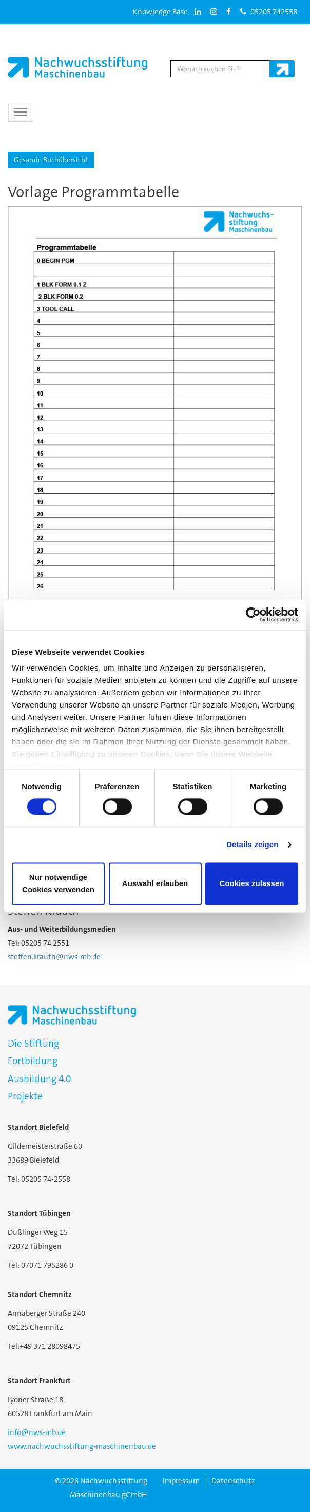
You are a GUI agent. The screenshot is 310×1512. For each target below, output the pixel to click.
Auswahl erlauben (155, 883)
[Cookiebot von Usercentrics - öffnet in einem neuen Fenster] (253, 614)
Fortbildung (32, 1060)
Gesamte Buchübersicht (51, 159)
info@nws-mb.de (37, 1432)
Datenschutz (233, 1481)
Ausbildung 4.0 (39, 1078)
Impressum (181, 1481)
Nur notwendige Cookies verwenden (58, 883)
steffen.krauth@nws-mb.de (54, 957)
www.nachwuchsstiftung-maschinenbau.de (82, 1446)
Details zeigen (252, 844)
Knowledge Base (160, 12)
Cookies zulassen (252, 883)
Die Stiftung (33, 1043)
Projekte (25, 1096)
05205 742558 (268, 12)
